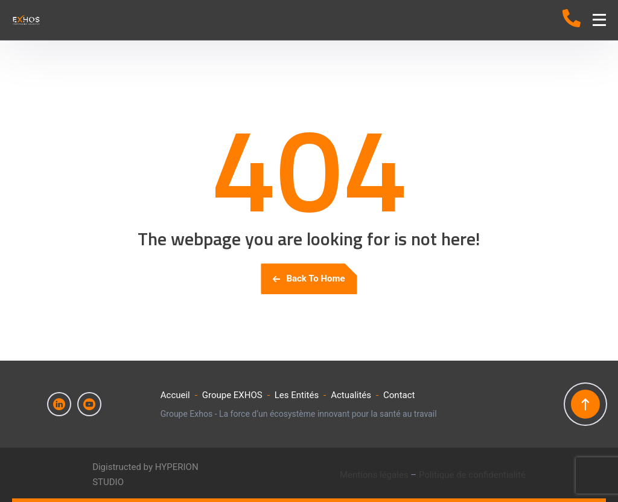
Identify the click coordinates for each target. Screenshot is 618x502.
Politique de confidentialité (472, 474)
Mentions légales (374, 474)
